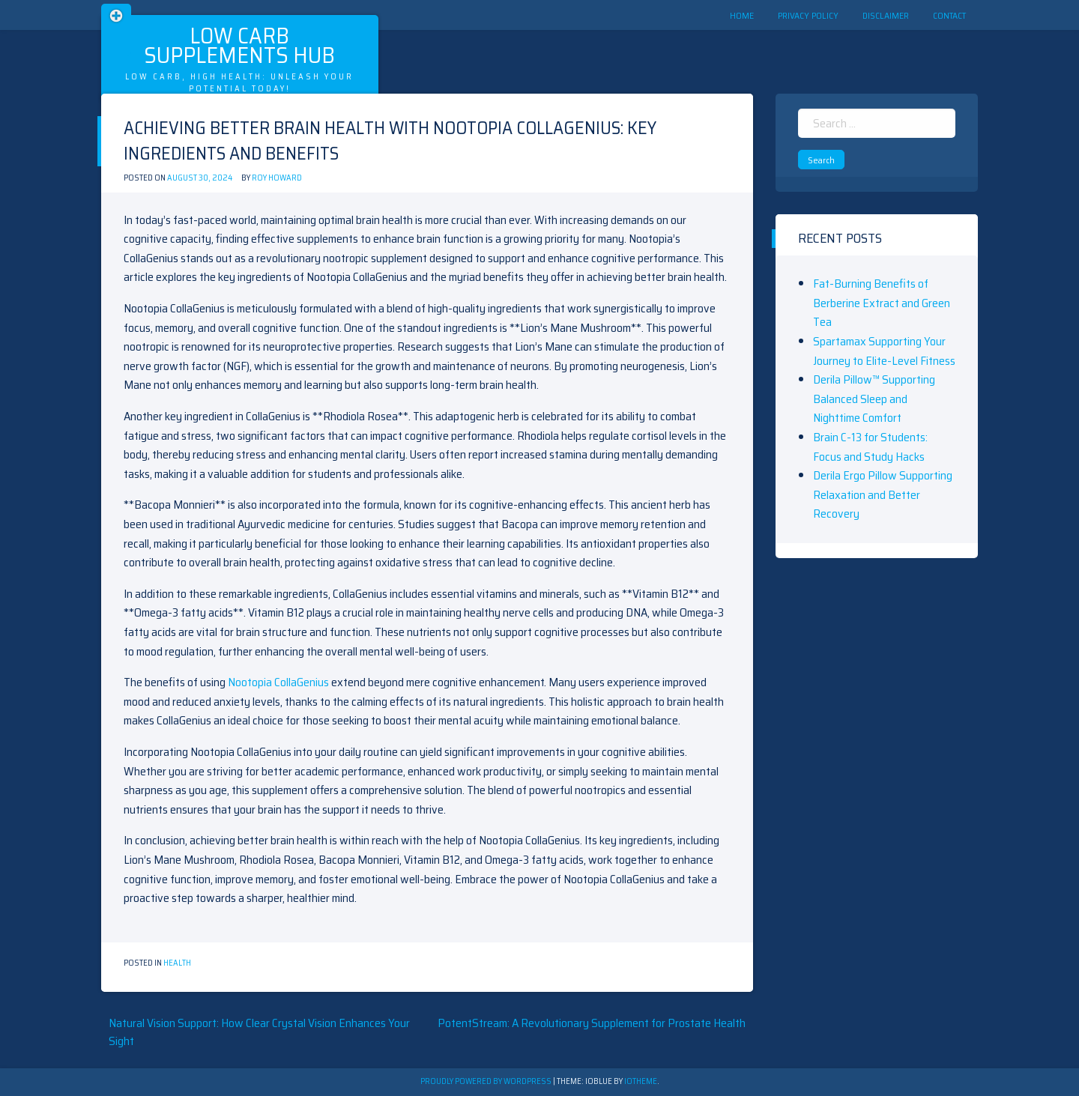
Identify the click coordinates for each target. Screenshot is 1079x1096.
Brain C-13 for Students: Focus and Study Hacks (870, 447)
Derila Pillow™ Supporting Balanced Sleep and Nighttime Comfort (874, 398)
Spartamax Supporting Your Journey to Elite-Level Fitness (884, 351)
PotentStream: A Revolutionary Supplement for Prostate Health (592, 1023)
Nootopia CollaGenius (278, 682)
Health (177, 963)
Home (742, 15)
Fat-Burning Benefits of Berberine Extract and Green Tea (881, 302)
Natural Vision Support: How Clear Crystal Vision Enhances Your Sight (259, 1032)
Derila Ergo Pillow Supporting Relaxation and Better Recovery (882, 494)
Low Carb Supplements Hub (239, 45)
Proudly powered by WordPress (486, 1081)
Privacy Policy (808, 15)
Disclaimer (885, 15)
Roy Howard (277, 178)
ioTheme (640, 1081)
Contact (949, 15)
